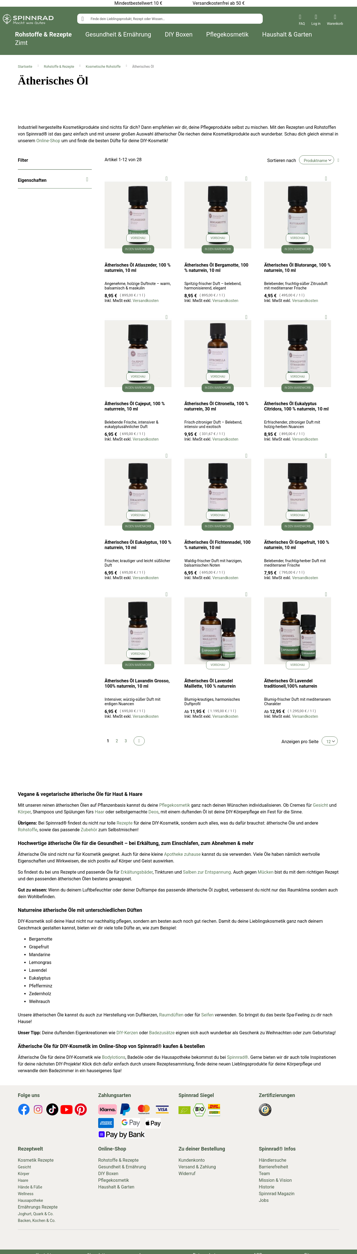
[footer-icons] (24, 1110)
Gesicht (24, 1167)
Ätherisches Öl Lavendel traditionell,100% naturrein (290, 683)
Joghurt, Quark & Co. (36, 1214)
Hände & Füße (30, 1187)
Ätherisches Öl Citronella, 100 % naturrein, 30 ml (216, 406)
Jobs (264, 1200)
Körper (23, 1173)
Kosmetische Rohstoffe (104, 67)
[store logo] (28, 20)
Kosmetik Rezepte (36, 1160)
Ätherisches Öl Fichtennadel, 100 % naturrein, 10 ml (217, 545)
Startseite (25, 67)
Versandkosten (145, 300)
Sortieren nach (281, 160)
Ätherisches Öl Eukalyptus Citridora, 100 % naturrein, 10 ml (296, 406)
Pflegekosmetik (227, 34)
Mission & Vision (275, 1180)
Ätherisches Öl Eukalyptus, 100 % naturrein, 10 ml (138, 545)
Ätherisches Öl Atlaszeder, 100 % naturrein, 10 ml (138, 267)
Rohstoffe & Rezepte (43, 34)
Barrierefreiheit (273, 1167)
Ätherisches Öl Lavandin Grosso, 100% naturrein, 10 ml (137, 683)
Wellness (25, 1194)
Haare (23, 1180)
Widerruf (187, 1173)
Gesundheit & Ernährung (118, 34)
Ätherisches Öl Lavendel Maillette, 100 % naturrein (210, 683)
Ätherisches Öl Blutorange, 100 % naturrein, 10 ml (297, 267)
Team (264, 1173)
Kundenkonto (191, 1160)
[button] (167, 178)
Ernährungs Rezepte (38, 1207)
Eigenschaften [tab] (32, 180)
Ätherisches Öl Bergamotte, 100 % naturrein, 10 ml (216, 267)
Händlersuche (272, 1160)
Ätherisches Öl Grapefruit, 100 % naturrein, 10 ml (296, 545)
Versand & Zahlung (197, 1167)
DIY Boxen (178, 34)
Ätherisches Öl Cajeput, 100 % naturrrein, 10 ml (135, 406)
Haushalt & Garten (287, 34)
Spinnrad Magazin (277, 1193)
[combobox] (170, 19)
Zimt (21, 43)
